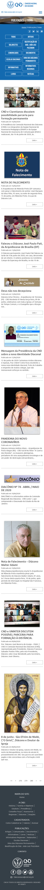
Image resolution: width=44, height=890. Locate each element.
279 (26, 781)
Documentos (30, 52)
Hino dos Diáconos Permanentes (31, 59)
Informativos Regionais (30, 67)
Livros (13, 74)
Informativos (13, 67)
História (12, 806)
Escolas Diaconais (13, 59)
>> (40, 781)
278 (20, 781)
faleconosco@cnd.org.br (24, 877)
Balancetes (13, 44)
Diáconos (22, 814)
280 (31, 781)
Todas (13, 36)
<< (11, 781)
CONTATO (22, 851)
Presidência (25, 809)
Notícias (30, 74)
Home (24, 27)
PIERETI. (23, 884)
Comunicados (13, 52)
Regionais (13, 814)
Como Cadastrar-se (13, 823)
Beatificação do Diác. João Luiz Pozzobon (31, 44)
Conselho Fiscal (15, 811)
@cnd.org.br (13, 12)
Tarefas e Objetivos (25, 806)
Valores (26, 823)
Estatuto (15, 809)
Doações (31, 814)
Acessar (35, 823)
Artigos (31, 36)
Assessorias (28, 811)
